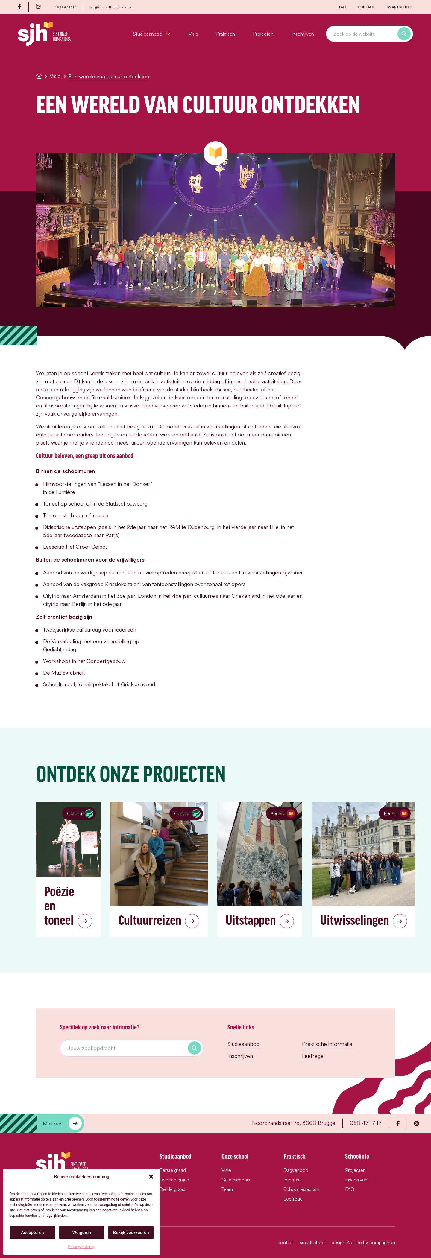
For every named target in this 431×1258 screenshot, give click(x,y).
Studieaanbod (152, 34)
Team (227, 1189)
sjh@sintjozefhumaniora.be (111, 7)
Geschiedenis (235, 1180)
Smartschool (400, 7)
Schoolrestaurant (301, 1189)
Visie (193, 34)
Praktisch (225, 34)
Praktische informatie (327, 1044)
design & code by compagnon (363, 1242)
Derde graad (173, 1189)
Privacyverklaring (81, 1247)
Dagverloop (295, 1170)
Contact (366, 7)
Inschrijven (303, 34)
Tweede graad (174, 1180)
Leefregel (313, 1055)
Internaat (292, 1180)
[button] (151, 1177)
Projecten (263, 34)
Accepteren (32, 1232)
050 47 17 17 (65, 7)
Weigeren (81, 1232)
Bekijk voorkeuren (131, 1232)
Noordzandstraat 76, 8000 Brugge (293, 1122)
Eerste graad (173, 1170)
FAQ (342, 7)
